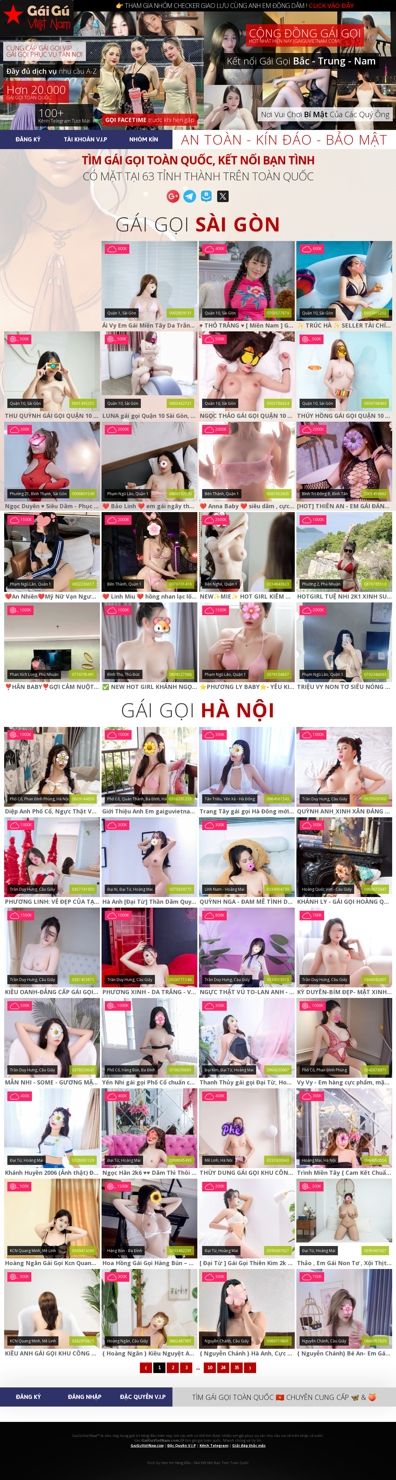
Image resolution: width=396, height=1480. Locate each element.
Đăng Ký (28, 139)
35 (236, 1367)
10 (210, 1367)
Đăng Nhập (85, 1396)
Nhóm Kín (143, 139)
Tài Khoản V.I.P (85, 139)
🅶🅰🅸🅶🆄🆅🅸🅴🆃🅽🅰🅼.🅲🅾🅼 (43, 25)
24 (223, 1367)
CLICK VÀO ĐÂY (331, 5)
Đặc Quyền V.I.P (143, 1396)
